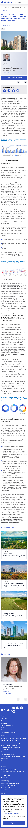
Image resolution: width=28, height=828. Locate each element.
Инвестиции (5, 749)
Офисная (4, 719)
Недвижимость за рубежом (9, 732)
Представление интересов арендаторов (13, 756)
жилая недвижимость (7, 28)
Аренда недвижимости (8, 752)
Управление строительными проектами (13, 743)
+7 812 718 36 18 (5, 787)
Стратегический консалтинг (9, 745)
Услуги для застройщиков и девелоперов (13, 738)
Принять (14, 823)
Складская (4, 723)
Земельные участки (7, 725)
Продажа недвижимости (8, 754)
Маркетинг (4, 761)
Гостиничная (5, 730)
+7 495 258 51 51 (5, 775)
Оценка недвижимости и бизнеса (11, 747)
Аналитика (4, 758)
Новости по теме (8, 528)
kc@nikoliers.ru (7, 72)
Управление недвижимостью (10, 740)
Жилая (3, 728)
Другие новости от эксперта (14, 78)
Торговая (4, 721)
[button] (16, 2)
